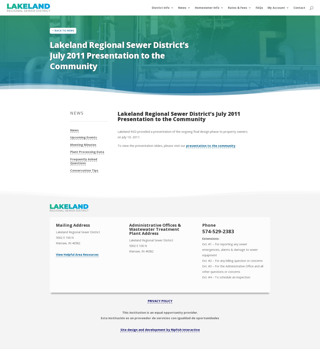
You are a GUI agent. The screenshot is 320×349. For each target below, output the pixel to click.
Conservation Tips (84, 170)
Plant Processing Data (87, 152)
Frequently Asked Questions (83, 161)
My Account (276, 8)
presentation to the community (210, 146)
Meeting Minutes (83, 145)
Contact (299, 8)
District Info (161, 8)
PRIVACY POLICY (160, 301)
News (182, 8)
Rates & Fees (237, 8)
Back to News (64, 30)
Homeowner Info (207, 8)
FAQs (259, 8)
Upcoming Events (83, 137)
